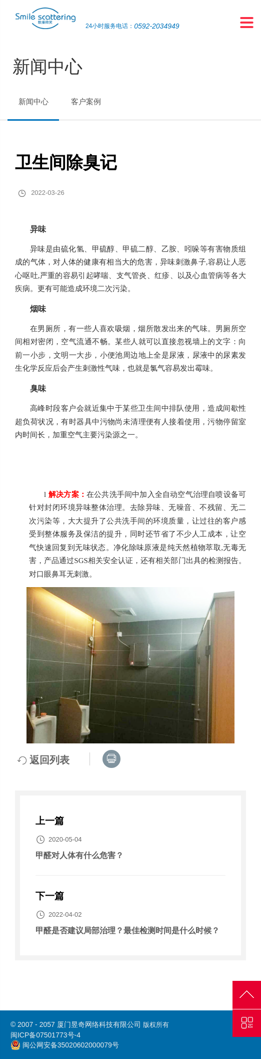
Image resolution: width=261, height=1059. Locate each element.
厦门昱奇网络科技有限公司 (99, 1024)
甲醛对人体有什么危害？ (80, 855)
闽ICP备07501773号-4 (45, 1035)
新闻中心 (33, 101)
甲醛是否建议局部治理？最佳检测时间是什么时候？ (128, 930)
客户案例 (86, 101)
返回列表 (43, 759)
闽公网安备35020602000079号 (70, 1045)
